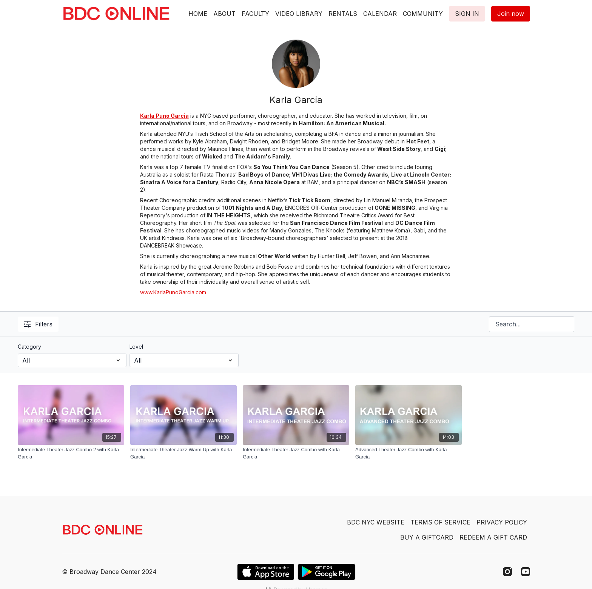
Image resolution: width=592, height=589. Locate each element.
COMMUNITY (423, 13)
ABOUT (224, 13)
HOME (197, 13)
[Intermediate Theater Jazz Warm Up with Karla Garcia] (183, 453)
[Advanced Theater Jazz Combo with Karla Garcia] (408, 453)
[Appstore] (265, 571)
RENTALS (342, 13)
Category (29, 346)
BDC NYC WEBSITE (375, 522)
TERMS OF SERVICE (440, 522)
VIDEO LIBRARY (298, 13)
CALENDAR (380, 13)
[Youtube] (525, 571)
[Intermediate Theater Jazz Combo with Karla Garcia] (296, 453)
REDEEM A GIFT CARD (493, 537)
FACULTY (255, 13)
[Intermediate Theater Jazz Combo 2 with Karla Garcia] (71, 453)
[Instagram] (507, 571)
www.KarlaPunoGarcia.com (173, 292)
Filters (38, 324)
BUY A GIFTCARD (426, 537)
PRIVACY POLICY (501, 522)
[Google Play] (327, 571)
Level (136, 346)
